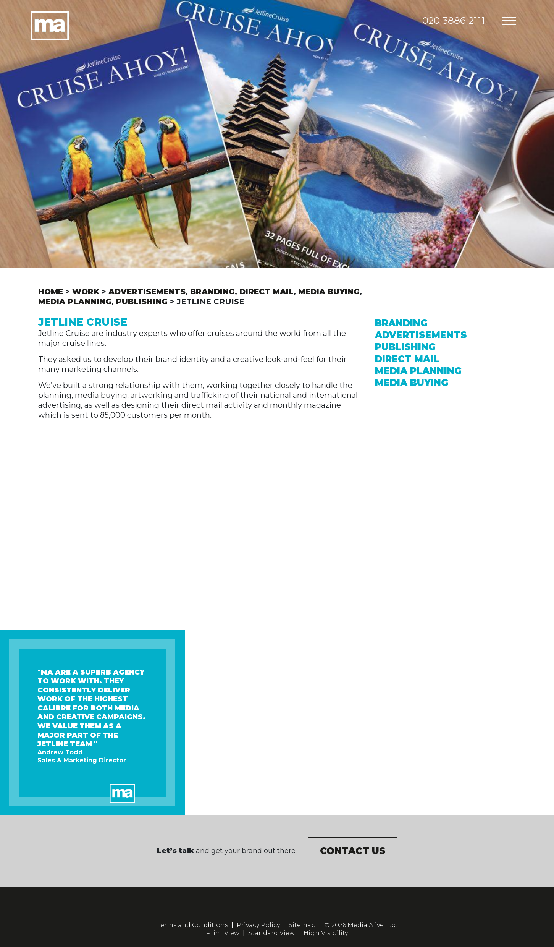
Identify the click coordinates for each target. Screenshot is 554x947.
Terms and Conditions (192, 925)
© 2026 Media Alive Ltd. (361, 925)
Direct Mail (407, 359)
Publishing (405, 346)
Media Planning (418, 370)
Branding (401, 323)
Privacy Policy (258, 925)
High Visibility (326, 933)
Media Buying (411, 382)
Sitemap (302, 925)
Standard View (271, 933)
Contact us (353, 850)
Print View (222, 933)
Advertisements (421, 335)
